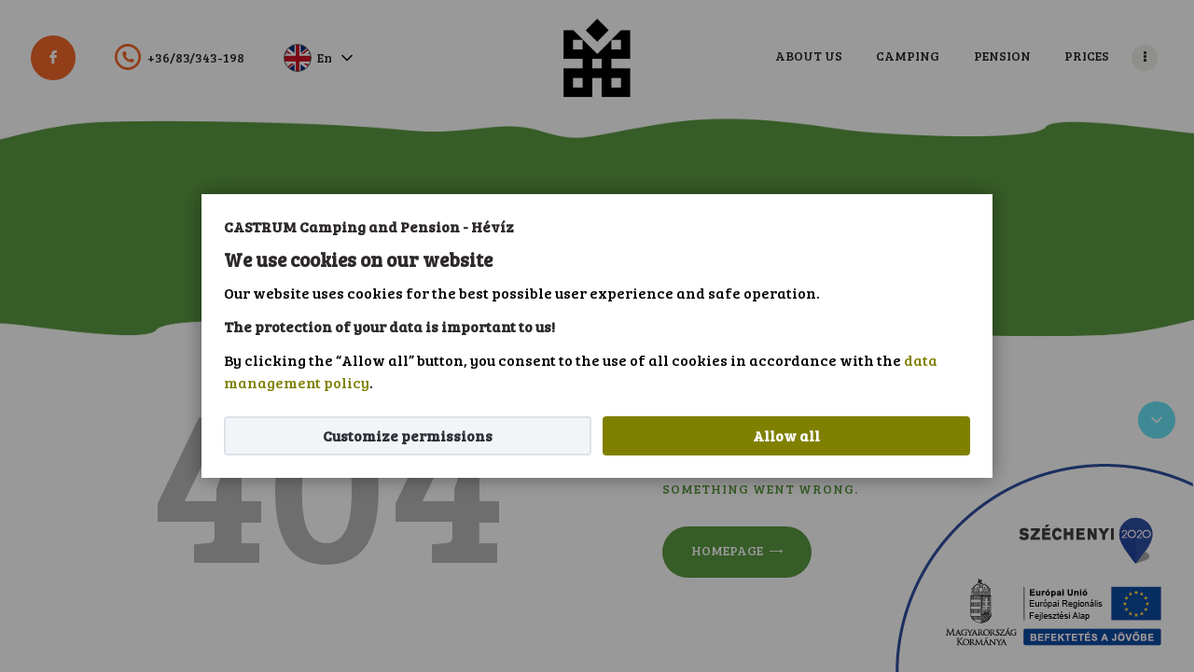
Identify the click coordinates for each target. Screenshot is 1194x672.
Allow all (786, 435)
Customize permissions (408, 435)
